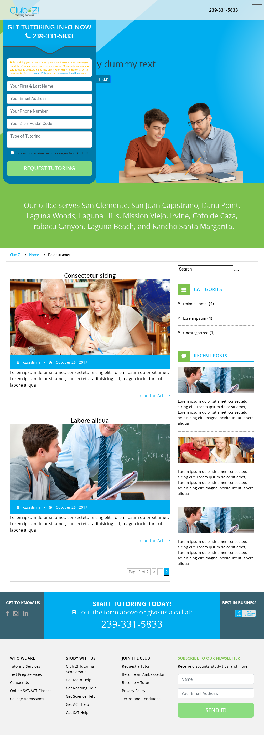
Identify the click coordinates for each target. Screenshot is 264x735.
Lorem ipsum (194, 318)
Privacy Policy (40, 73)
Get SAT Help (77, 712)
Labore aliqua (90, 420)
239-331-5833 (223, 10)
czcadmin (28, 362)
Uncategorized (196, 332)
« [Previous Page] (154, 571)
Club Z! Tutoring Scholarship (80, 669)
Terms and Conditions (69, 73)
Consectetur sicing (90, 275)
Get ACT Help (77, 704)
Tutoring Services (25, 666)
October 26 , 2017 (68, 362)
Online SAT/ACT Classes (30, 690)
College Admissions (27, 698)
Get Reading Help (81, 688)
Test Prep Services (26, 674)
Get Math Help (78, 679)
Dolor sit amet (195, 303)
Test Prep (96, 79)
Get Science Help (81, 696)
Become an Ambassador (143, 674)
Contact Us (19, 682)
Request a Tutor (136, 666)
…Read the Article (152, 395)
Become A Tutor (135, 682)
